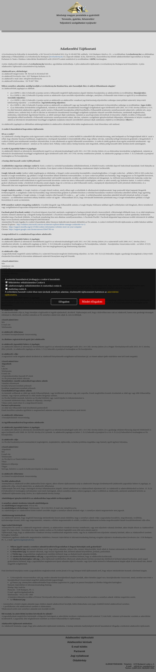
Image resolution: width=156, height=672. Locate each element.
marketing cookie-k (15, 289)
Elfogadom (64, 301)
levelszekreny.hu (56, 56)
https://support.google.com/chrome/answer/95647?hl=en (31, 229)
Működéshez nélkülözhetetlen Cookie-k (25, 282)
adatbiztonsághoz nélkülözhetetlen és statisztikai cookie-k (33, 286)
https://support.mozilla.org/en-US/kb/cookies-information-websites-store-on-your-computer (45, 227)
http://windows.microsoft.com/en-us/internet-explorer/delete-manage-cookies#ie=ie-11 (51, 224)
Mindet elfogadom (92, 301)
